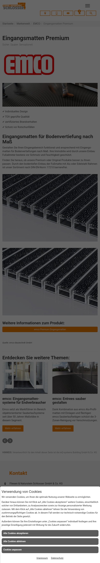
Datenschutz (57, 558)
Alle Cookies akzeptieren (15, 533)
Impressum (42, 558)
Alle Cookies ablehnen (14, 541)
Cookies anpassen (12, 549)
